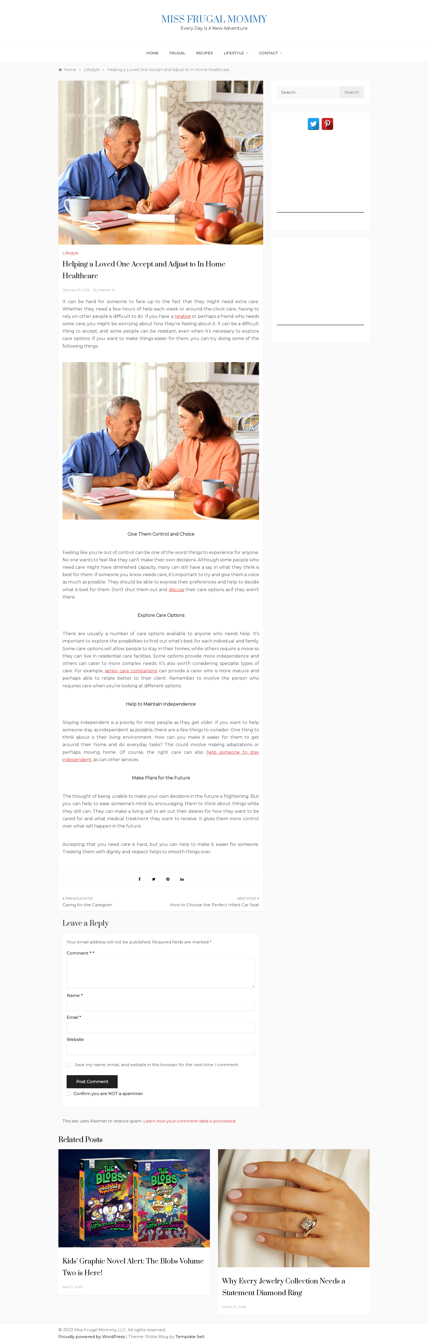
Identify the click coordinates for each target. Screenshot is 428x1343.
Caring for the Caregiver (87, 904)
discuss (176, 589)
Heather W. (107, 290)
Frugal (177, 53)
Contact (270, 53)
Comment (79, 953)
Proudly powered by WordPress (92, 1336)
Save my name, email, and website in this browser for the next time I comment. (157, 1064)
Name (75, 995)
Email (74, 1017)
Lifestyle (236, 53)
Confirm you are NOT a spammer (105, 1093)
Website (75, 1039)
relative (182, 316)
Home (152, 53)
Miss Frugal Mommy (214, 20)
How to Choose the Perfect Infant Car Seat (214, 904)
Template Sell (190, 1336)
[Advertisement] (320, 178)
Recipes (204, 53)
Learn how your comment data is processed (189, 1121)
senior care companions (131, 670)
